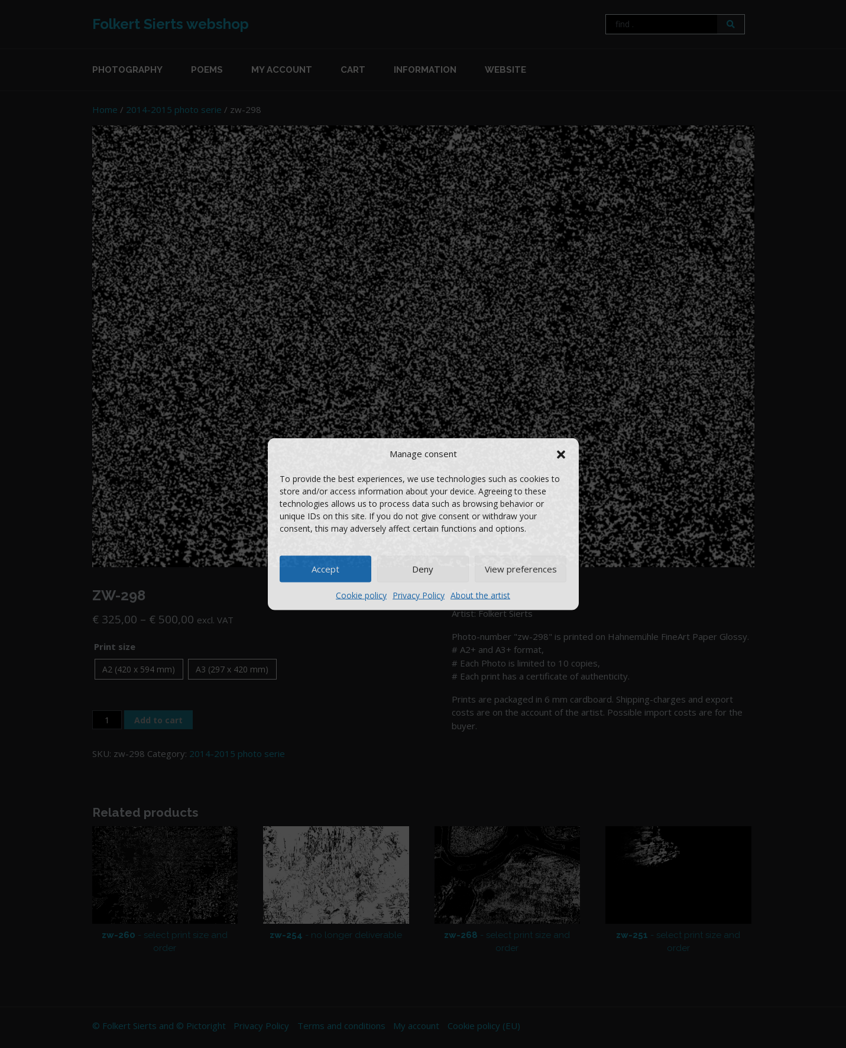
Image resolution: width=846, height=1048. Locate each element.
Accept (325, 569)
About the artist (480, 594)
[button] (561, 454)
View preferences (521, 569)
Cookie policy (361, 594)
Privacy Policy (419, 594)
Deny (422, 569)
